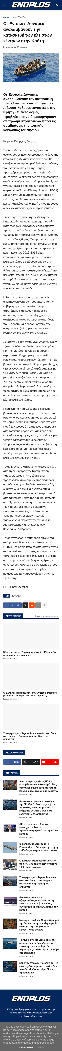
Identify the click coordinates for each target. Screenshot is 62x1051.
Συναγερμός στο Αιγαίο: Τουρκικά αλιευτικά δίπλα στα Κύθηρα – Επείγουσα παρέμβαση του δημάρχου (30, 736)
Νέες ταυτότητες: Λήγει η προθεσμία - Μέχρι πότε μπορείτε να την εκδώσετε (29, 653)
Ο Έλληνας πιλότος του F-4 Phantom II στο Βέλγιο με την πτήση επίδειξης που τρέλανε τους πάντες (38, 847)
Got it (40, 1047)
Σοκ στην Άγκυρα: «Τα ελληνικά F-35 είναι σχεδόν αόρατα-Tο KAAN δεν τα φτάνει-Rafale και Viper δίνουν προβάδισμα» (38, 967)
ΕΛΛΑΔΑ (22, 17)
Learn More (26, 1047)
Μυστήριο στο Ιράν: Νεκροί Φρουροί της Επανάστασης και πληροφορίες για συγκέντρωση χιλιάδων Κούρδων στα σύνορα (39, 925)
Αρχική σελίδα (9, 17)
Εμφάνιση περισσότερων (47, 616)
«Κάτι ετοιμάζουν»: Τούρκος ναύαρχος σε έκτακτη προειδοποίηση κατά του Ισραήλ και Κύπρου (38, 829)
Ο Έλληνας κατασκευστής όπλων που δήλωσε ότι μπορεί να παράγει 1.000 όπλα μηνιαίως (30, 694)
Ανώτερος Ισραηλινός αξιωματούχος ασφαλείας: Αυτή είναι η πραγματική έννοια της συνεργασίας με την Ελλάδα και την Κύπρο (38, 903)
